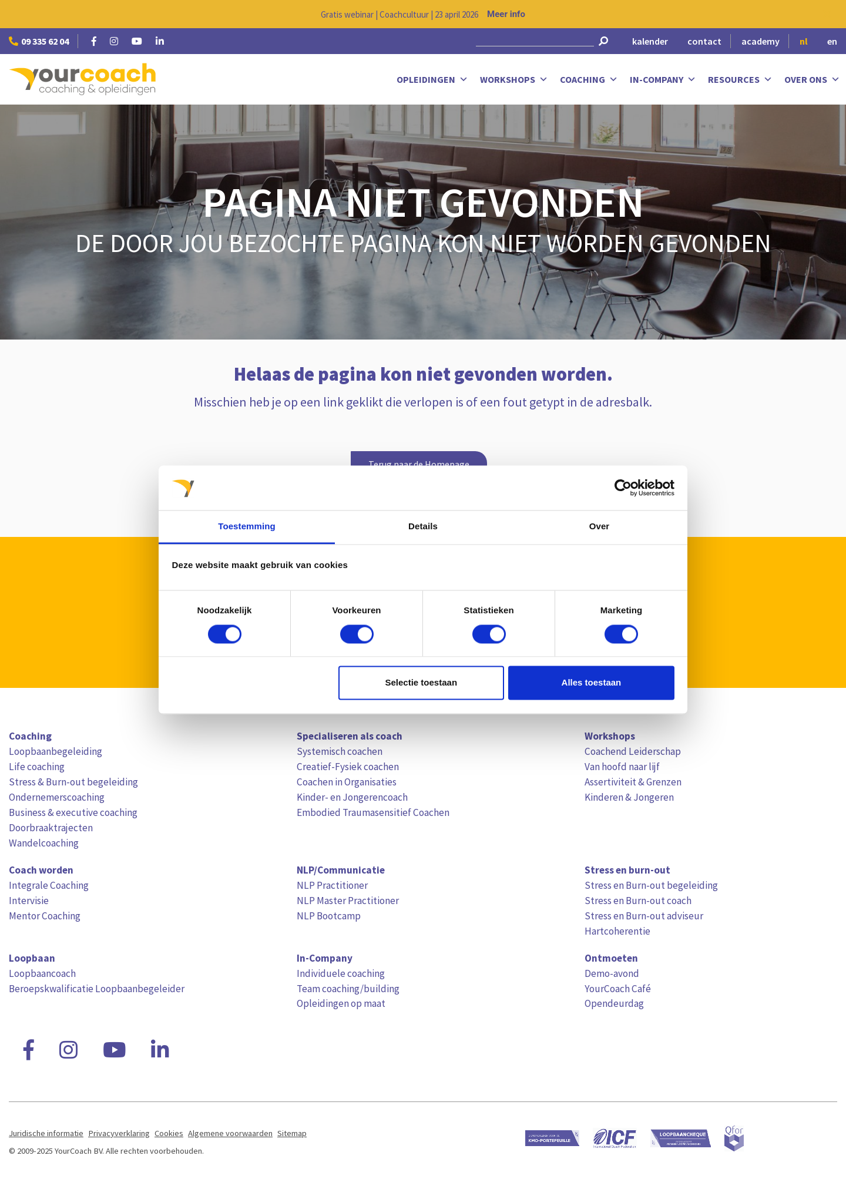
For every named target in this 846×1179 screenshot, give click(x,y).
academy (760, 41)
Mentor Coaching (44, 915)
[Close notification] (827, 14)
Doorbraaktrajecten (51, 827)
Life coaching (37, 766)
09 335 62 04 (39, 41)
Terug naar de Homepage (418, 464)
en (832, 41)
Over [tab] (599, 527)
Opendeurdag (614, 1003)
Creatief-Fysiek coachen (348, 766)
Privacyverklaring (119, 1133)
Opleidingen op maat (341, 1003)
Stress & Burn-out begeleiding (73, 781)
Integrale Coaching (49, 885)
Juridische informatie (46, 1133)
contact (704, 41)
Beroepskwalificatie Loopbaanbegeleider (96, 988)
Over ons (812, 79)
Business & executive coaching (73, 812)
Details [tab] (423, 527)
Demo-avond (612, 973)
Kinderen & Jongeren (629, 797)
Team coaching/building (348, 988)
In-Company (663, 79)
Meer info (506, 14)
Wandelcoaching (44, 843)
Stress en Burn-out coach (638, 900)
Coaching (589, 79)
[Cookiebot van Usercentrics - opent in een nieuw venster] (623, 487)
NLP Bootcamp (329, 915)
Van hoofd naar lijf (622, 766)
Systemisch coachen (339, 751)
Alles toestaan (592, 683)
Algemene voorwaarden (230, 1133)
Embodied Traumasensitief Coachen (373, 812)
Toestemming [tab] (247, 527)
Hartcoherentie (617, 931)
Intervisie (29, 900)
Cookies (169, 1133)
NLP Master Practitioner (348, 900)
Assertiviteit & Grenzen (633, 781)
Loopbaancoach (42, 973)
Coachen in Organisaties (347, 781)
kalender (650, 41)
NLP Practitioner (332, 885)
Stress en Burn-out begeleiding (651, 885)
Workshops (514, 79)
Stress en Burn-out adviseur (644, 915)
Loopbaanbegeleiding (55, 751)
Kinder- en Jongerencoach (352, 797)
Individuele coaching (341, 973)
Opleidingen (432, 79)
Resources (740, 79)
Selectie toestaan (421, 683)
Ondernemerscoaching (57, 797)
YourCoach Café (618, 988)
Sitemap (292, 1133)
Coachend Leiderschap (633, 751)
